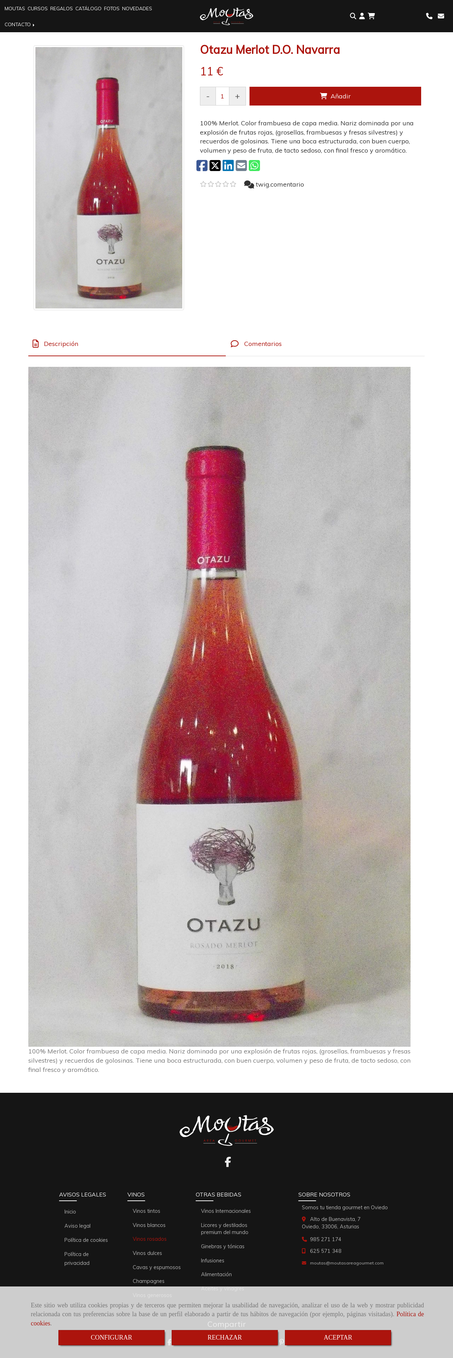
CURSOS (38, 8)
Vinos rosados (150, 1239)
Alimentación (216, 1274)
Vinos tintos (146, 1211)
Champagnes (149, 1281)
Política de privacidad (77, 1258)
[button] (362, 16)
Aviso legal (77, 1226)
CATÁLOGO (88, 8)
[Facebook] (228, 1164)
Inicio (70, 1212)
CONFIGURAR (111, 1337)
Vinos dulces (147, 1253)
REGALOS (61, 8)
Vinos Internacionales (226, 1211)
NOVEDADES (137, 8)
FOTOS (112, 8)
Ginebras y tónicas (223, 1246)
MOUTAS (15, 8)
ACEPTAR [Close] (338, 1337)
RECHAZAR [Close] (224, 1337)
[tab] (127, 344)
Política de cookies (86, 1240)
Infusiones (212, 1260)
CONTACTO (20, 24)
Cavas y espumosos (157, 1267)
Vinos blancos (149, 1225)
